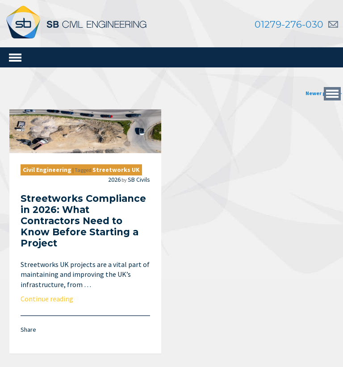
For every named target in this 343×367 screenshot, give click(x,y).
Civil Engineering (51, 170)
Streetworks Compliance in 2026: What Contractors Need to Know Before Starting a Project (87, 221)
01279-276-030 (289, 24)
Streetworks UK (120, 170)
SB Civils (143, 179)
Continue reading (51, 298)
